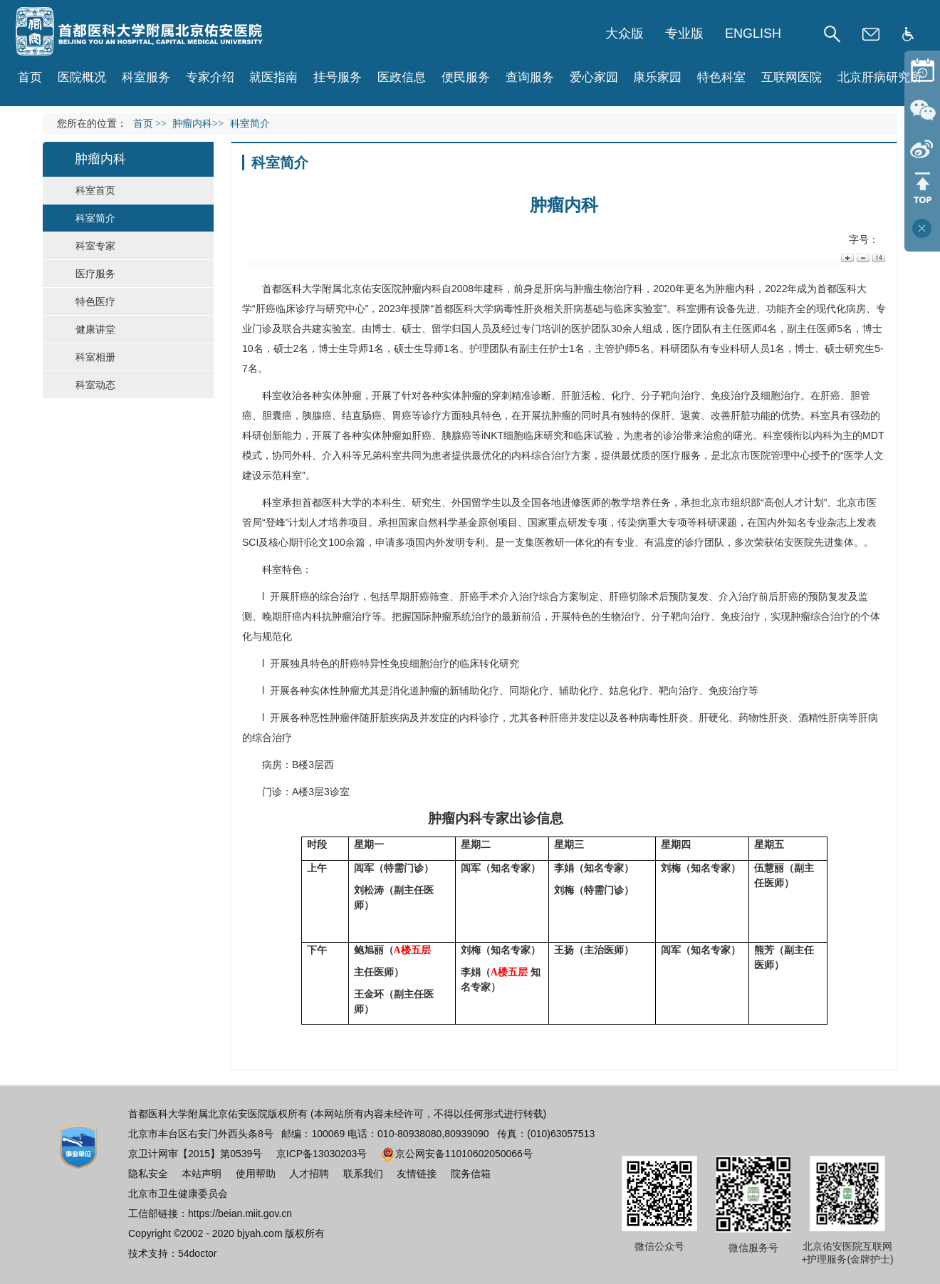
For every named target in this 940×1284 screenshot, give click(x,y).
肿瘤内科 (422, 288)
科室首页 (95, 190)
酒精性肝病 (823, 717)
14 (878, 257)
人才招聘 (309, 1173)
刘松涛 (369, 890)
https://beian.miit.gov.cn (240, 1213)
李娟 (564, 868)
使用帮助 (256, 1173)
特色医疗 (95, 301)
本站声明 (201, 1173)
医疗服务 (95, 273)
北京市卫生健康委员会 (178, 1193)
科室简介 (95, 218)
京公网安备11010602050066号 (457, 1153)
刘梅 (564, 890)
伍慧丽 (769, 868)
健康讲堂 (95, 329)
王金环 (369, 994)
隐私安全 (148, 1173)
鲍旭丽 (369, 950)
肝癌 (266, 308)
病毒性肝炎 (518, 308)
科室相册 (95, 357)
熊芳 (764, 950)
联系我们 (363, 1173)
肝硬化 (713, 717)
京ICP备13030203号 (321, 1153)
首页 (30, 77)
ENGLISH (753, 33)
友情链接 (417, 1173)
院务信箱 (471, 1173)
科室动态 (95, 384)
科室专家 (95, 246)
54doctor (197, 1253)
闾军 (364, 868)
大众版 (624, 33)
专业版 (684, 33)
